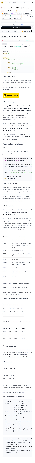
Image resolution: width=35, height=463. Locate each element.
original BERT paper (11, 354)
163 (27, 8)
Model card (6, 31)
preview (5, 44)
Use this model (16, 27)
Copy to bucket (17, 25)
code (10, 44)
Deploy (18, 22)
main (4, 36)
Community (27, 31)
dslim (4, 8)
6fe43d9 (21, 41)
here (22, 392)
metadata (6, 51)
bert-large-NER (13, 8)
